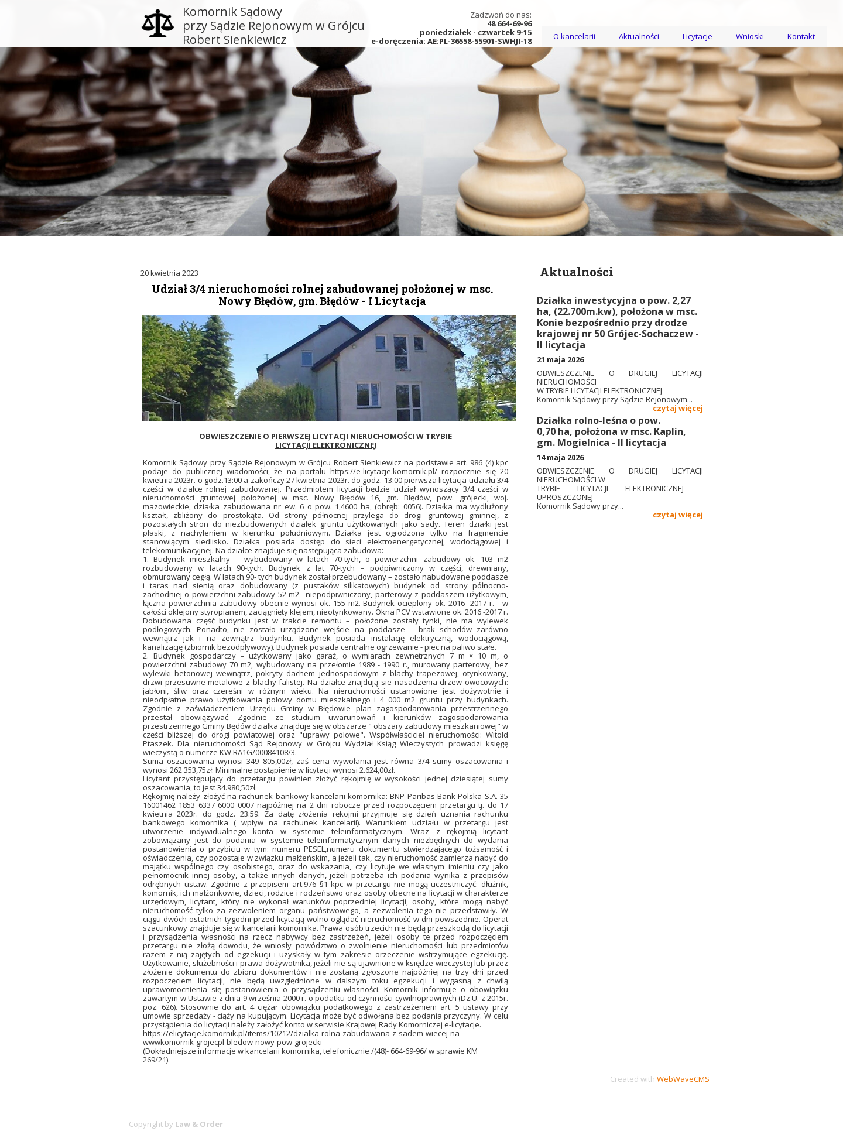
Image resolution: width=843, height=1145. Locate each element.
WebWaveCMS (683, 1079)
